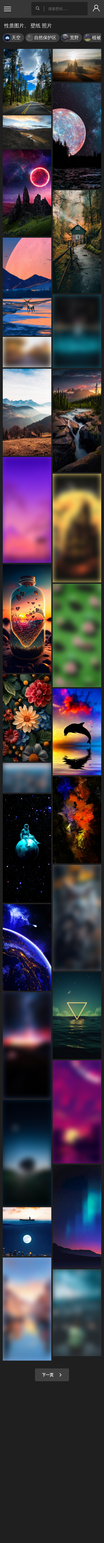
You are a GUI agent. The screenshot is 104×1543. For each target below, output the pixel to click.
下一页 (52, 1374)
